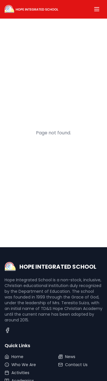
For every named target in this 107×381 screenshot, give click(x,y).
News (66, 357)
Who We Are (20, 365)
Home (14, 357)
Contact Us (73, 365)
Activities (17, 373)
